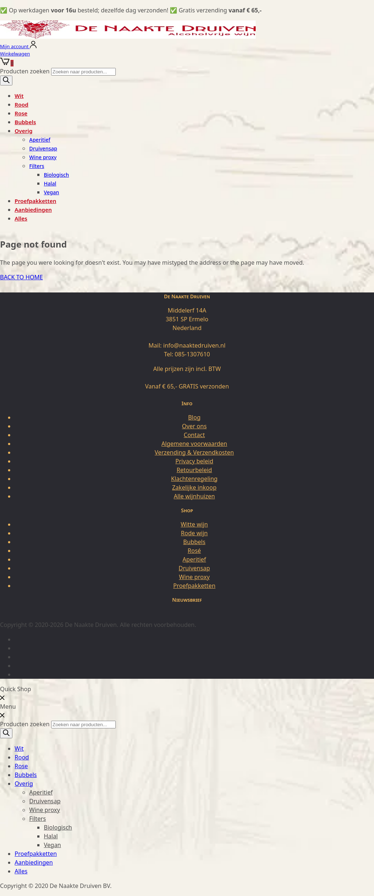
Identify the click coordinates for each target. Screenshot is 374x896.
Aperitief (39, 139)
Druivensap (43, 148)
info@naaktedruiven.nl (194, 345)
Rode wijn (194, 533)
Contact (194, 435)
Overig (24, 130)
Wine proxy (43, 157)
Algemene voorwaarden (194, 444)
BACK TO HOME (21, 277)
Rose (21, 113)
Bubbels (25, 122)
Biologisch (56, 174)
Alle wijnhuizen (194, 496)
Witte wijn (194, 524)
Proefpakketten (35, 200)
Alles (21, 218)
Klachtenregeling (194, 479)
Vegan (51, 192)
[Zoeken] (6, 80)
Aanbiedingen (33, 209)
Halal (50, 183)
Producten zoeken (25, 71)
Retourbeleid (194, 470)
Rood (21, 104)
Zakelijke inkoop (194, 487)
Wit (19, 95)
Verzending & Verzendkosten (194, 452)
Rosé (194, 551)
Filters (36, 165)
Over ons (194, 426)
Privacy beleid (194, 461)
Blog (194, 417)
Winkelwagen (15, 53)
